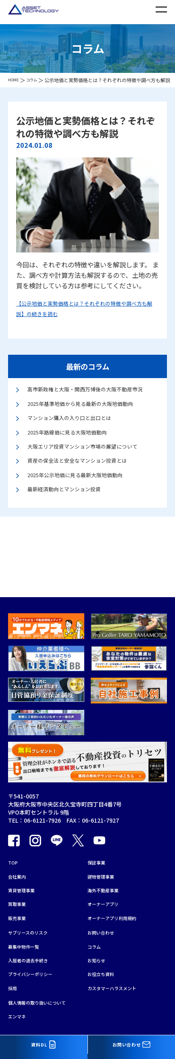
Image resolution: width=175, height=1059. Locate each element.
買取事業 (19, 888)
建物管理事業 (104, 857)
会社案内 (19, 857)
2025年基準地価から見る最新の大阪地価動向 (92, 415)
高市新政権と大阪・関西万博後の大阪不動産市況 (91, 395)
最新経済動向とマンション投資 (72, 522)
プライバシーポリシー (36, 968)
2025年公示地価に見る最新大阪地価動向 (86, 506)
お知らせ (99, 952)
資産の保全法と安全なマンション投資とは (88, 490)
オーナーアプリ (107, 888)
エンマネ (19, 1015)
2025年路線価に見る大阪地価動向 (76, 448)
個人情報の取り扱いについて (44, 1000)
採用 (13, 983)
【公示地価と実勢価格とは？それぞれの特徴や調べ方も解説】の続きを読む (87, 308)
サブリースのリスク (33, 920)
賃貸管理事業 (25, 873)
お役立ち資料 (104, 968)
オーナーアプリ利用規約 (118, 904)
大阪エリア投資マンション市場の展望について (91, 469)
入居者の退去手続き (33, 952)
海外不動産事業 (107, 873)
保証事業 (99, 841)
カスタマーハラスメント (119, 983)
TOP (14, 841)
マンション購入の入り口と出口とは (79, 432)
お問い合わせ (104, 920)
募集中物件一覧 (28, 936)
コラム (96, 936)
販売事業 (19, 904)
